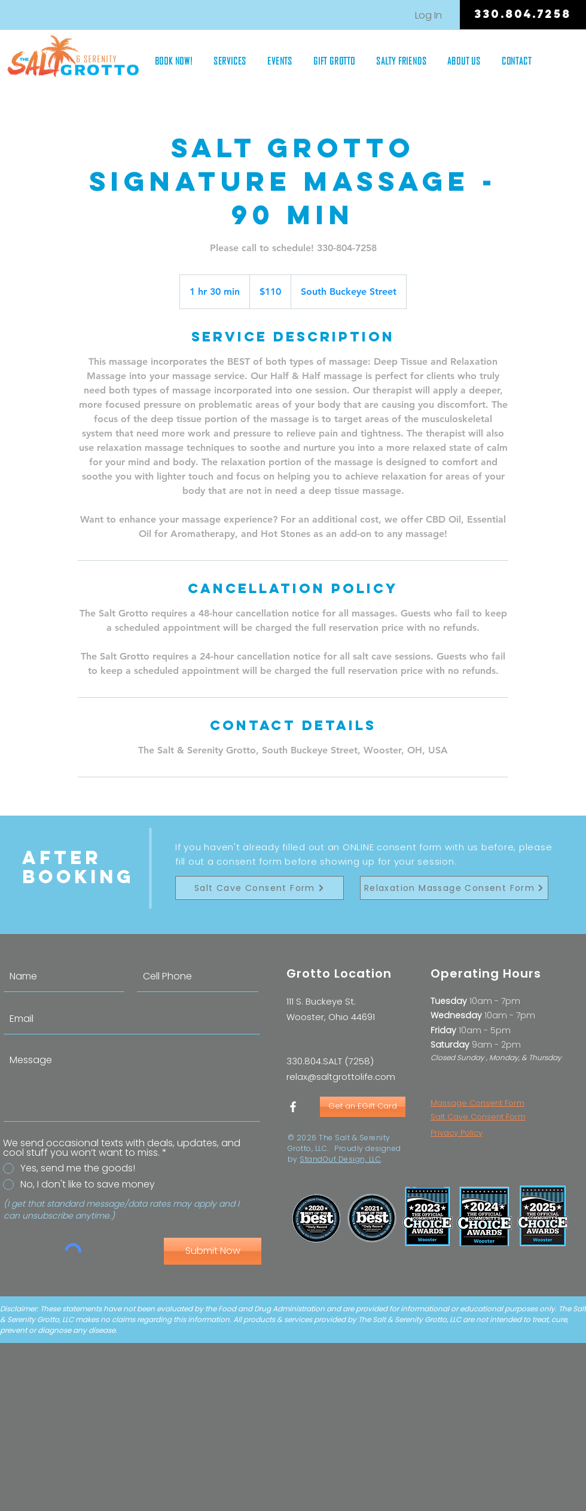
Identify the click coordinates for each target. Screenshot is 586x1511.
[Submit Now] (212, 1251)
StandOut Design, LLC (340, 1159)
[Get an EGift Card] (362, 1107)
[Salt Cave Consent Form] (259, 888)
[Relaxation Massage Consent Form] (454, 888)
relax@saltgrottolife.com (340, 1076)
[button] (229, 60)
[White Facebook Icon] (293, 1107)
